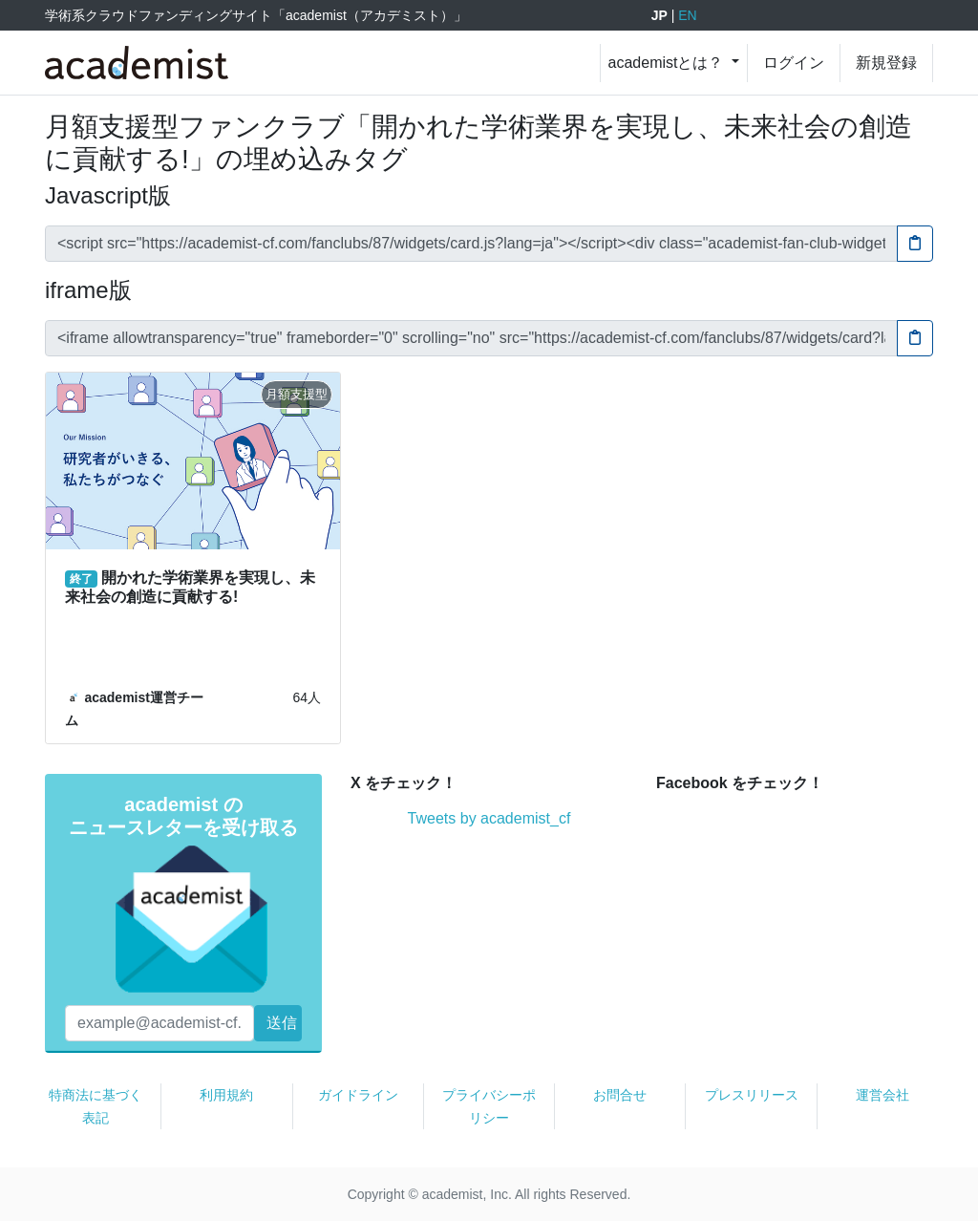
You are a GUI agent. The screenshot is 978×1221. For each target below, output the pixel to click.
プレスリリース (751, 1095)
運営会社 (882, 1095)
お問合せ (620, 1095)
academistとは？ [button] (668, 62)
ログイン (793, 62)
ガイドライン (358, 1095)
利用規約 (226, 1095)
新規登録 (886, 62)
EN (687, 15)
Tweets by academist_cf (489, 818)
